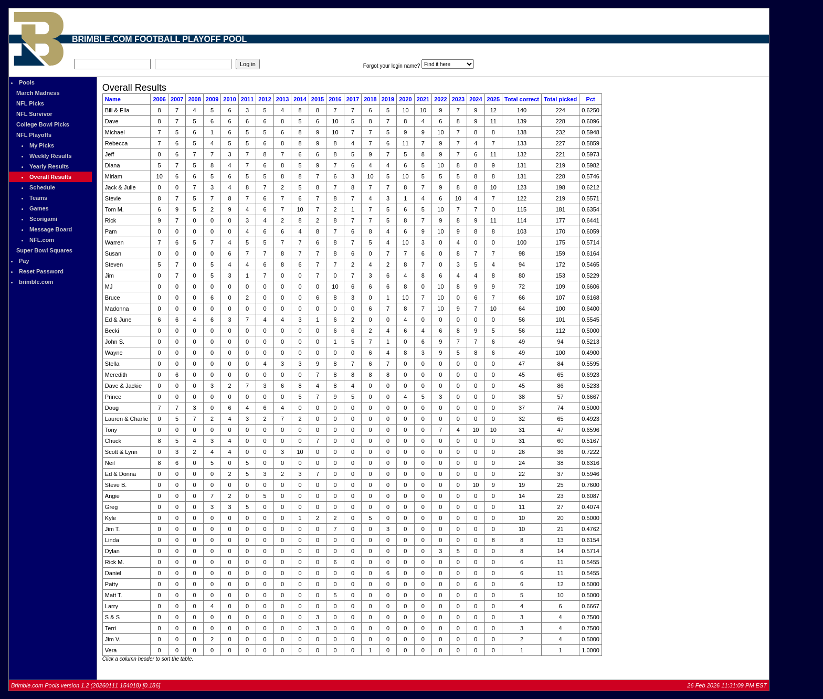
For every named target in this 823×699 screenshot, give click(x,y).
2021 (423, 99)
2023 (458, 99)
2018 (370, 99)
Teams (38, 198)
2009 (212, 99)
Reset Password (41, 271)
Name (113, 99)
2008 (194, 99)
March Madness (38, 93)
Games (39, 208)
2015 (317, 99)
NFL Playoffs (33, 135)
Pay (24, 261)
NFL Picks (30, 103)
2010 (229, 99)
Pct (590, 99)
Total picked (560, 99)
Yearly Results (49, 166)
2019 (388, 99)
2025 (493, 99)
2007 (177, 99)
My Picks (41, 145)
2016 (335, 99)
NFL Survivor (34, 114)
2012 (264, 99)
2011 (247, 99)
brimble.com (36, 282)
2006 (159, 99)
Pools (27, 82)
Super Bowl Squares (44, 250)
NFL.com (41, 240)
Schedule (42, 187)
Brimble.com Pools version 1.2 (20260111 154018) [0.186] (85, 685)
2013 (282, 99)
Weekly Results (50, 156)
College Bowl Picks (42, 124)
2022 (440, 99)
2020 (405, 99)
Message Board (50, 229)
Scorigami (43, 219)
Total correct (521, 99)
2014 (299, 99)
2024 (475, 99)
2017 (352, 99)
